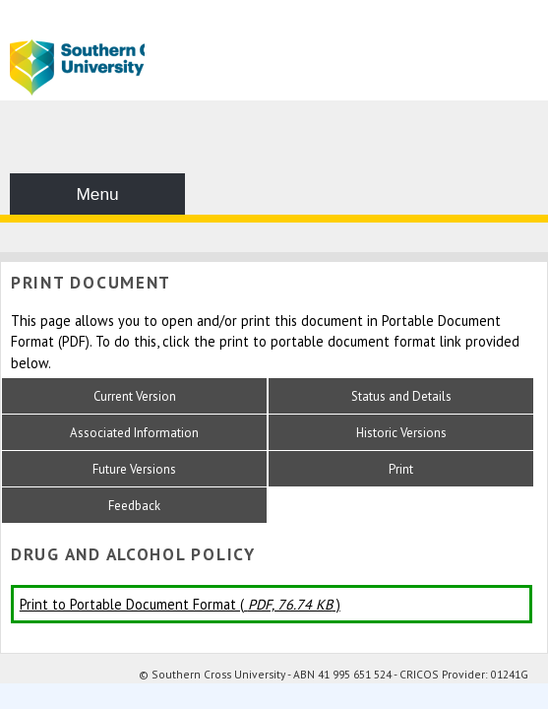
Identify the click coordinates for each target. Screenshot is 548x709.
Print (401, 469)
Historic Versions (401, 432)
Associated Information (134, 432)
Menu (97, 194)
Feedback (134, 505)
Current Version (134, 396)
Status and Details (401, 396)
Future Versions (134, 469)
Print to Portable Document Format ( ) (180, 604)
